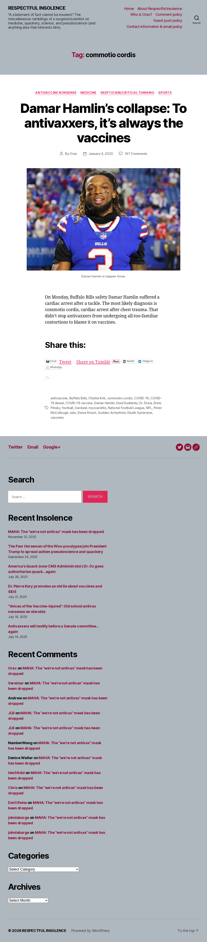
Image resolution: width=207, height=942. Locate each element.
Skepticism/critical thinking (127, 92)
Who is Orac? (141, 14)
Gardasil (81, 408)
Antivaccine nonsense (55, 92)
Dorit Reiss (17, 802)
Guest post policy (167, 20)
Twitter (15, 447)
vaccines (57, 417)
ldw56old (16, 773)
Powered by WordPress (90, 930)
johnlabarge (18, 817)
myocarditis (97, 408)
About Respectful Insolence (159, 8)
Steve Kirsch (86, 413)
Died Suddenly (127, 403)
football (67, 408)
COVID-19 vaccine (79, 403)
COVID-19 (141, 398)
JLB (11, 713)
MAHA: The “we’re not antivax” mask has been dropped (56, 532)
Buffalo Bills (78, 398)
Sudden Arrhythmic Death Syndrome (125, 413)
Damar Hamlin (104, 403)
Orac (73, 154)
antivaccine (59, 398)
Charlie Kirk (97, 398)
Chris (13, 788)
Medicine (88, 92)
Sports (165, 92)
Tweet (65, 361)
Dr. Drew (145, 403)
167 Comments (136, 154)
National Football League (126, 408)
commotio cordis (119, 398)
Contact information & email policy (154, 26)
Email (32, 447)
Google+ (51, 447)
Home (129, 8)
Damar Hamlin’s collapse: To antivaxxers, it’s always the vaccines (103, 122)
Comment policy (168, 14)
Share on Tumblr (93, 361)
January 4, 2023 (101, 154)
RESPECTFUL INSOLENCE (36, 8)
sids (73, 413)
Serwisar (16, 683)
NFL (149, 408)
